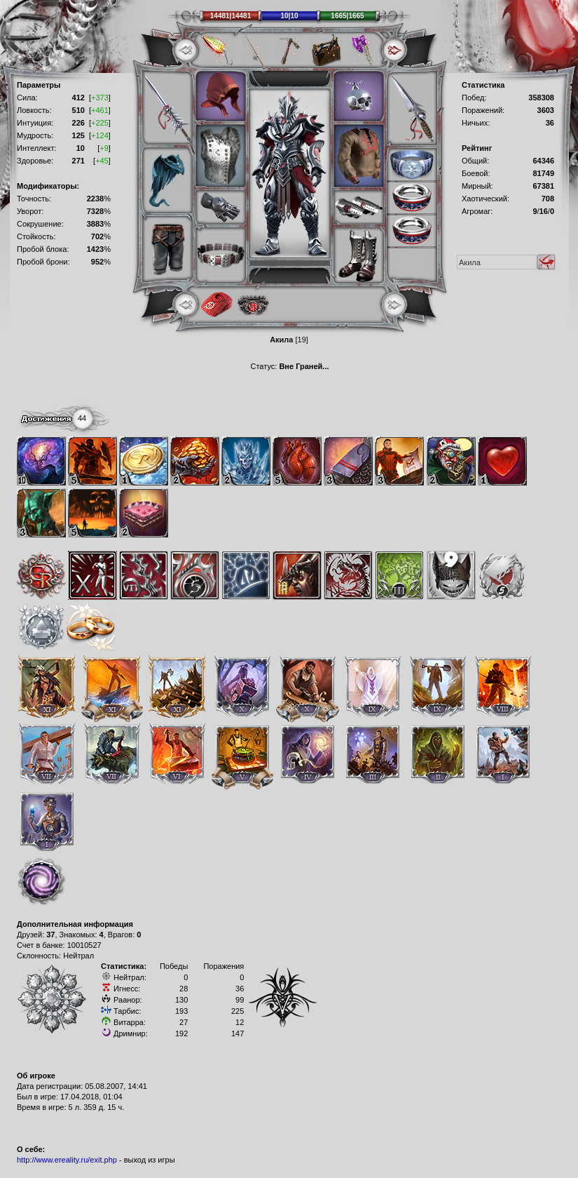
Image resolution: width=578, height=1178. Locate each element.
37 (50, 934)
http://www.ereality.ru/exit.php (67, 1160)
